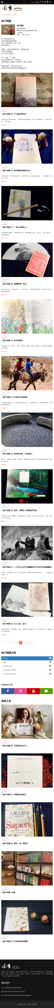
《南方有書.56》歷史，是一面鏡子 (14, 843)
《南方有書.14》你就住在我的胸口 (14, 397)
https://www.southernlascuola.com (14, 991)
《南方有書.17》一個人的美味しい (14, 227)
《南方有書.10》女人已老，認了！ (14, 624)
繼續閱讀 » (4, 125)
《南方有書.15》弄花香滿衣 (12, 340)
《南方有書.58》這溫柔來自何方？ (14, 746)
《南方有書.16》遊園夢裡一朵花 (13, 284)
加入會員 (37, 2)
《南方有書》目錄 (8, 892)
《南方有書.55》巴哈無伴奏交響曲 (14, 941)
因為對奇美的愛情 (27, 666)
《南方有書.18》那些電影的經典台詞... (16, 170)
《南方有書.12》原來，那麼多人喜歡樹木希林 (19, 510)
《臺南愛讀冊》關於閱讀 (27, 674)
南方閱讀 (8, 14)
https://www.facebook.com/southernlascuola (17, 995)
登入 (33, 2)
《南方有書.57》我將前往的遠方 (13, 794)
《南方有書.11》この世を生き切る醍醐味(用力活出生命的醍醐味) (26, 567)
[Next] (34, 642)
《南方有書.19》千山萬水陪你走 (13, 114)
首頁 (2, 14)
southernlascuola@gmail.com (13, 987)
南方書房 (14, 14)
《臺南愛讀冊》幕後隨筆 (27, 670)
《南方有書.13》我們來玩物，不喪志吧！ (17, 454)
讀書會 (27, 662)
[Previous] (2, 642)
